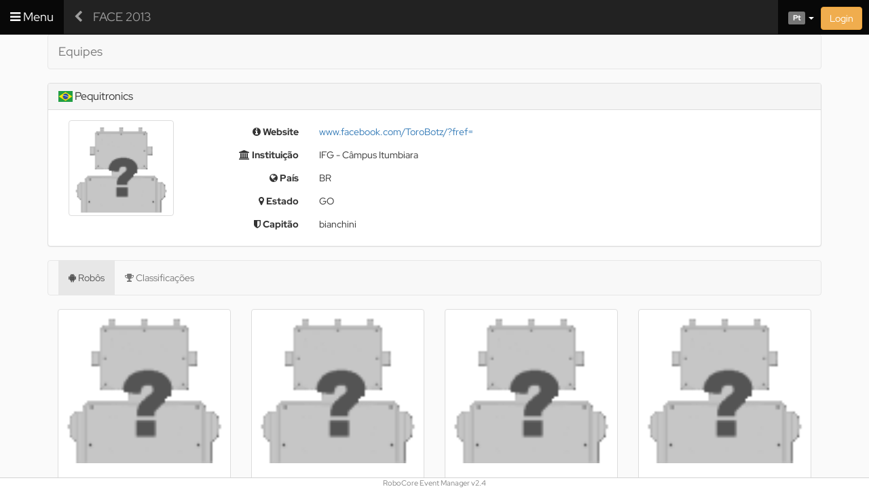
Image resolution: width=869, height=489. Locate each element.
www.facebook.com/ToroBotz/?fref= (396, 132)
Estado (279, 201)
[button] (796, 17)
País (284, 178)
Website (276, 132)
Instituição (269, 155)
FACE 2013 (122, 16)
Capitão (276, 224)
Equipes (80, 51)
